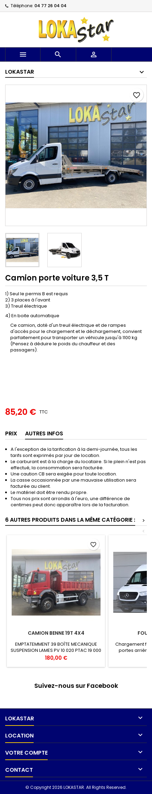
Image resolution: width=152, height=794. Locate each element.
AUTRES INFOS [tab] (44, 433)
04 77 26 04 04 (50, 6)
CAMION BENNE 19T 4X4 (56, 633)
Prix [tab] (11, 433)
